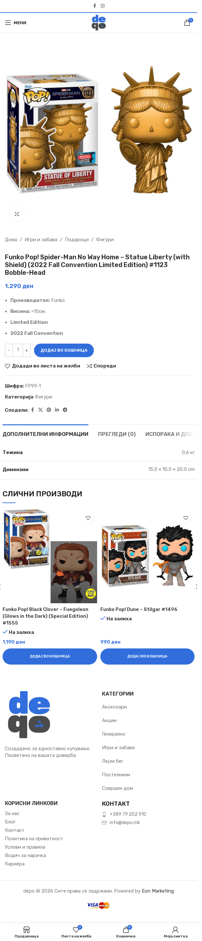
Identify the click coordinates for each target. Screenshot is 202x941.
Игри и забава (41, 240)
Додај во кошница (63, 350)
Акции (109, 720)
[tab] (45, 433)
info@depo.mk (125, 822)
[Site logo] (99, 22)
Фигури (105, 240)
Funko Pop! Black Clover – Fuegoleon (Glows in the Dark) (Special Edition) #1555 (45, 616)
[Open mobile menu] (15, 22)
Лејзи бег (112, 761)
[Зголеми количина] (27, 350)
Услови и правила (25, 847)
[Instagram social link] (103, 6)
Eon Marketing (158, 891)
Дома (11, 240)
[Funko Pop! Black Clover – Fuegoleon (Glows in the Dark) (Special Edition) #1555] (50, 556)
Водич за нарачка (25, 855)
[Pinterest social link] (49, 410)
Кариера (15, 864)
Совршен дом (117, 788)
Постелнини (116, 775)
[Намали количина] (9, 350)
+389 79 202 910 (128, 814)
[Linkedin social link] (57, 410)
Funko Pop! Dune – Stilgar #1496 (138, 609)
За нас (12, 813)
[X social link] (40, 410)
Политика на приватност (34, 839)
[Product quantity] (18, 350)
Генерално (113, 734)
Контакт (15, 830)
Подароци (77, 240)
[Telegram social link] (65, 410)
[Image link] (29, 714)
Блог (10, 822)
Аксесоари (114, 707)
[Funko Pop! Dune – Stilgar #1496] (147, 556)
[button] (50, 656)
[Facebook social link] (95, 6)
